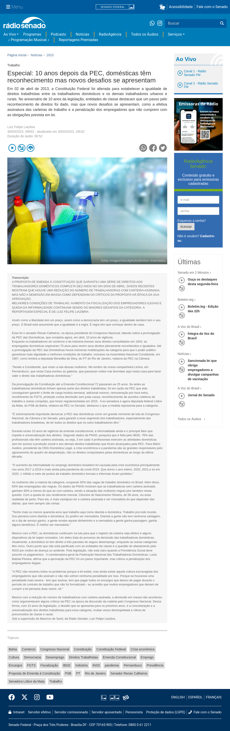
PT (78, 673)
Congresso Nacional (54, 649)
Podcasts (58, 34)
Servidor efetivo (39, 712)
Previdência (155, 665)
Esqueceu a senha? (192, 220)
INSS (96, 665)
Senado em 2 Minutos (193, 272)
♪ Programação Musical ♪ (28, 40)
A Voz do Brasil (188, 327)
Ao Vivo (9, 34)
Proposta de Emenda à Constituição (34, 673)
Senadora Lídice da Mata (26, 681)
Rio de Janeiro (95, 673)
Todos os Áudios (144, 34)
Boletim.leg (186, 299)
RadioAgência (110, 34)
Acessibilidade (181, 7)
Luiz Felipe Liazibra (21, 127)
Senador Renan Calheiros (128, 673)
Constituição (83, 649)
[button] (163, 7)
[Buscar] (222, 23)
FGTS (31, 665)
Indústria (81, 665)
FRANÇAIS (214, 697)
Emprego (147, 657)
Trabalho (55, 681)
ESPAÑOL (195, 697)
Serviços (175, 34)
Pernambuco (133, 665)
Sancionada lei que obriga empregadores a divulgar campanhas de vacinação (203, 370)
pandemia (112, 665)
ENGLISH (178, 697)
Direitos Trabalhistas (83, 657)
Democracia (32, 657)
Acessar (186, 226)
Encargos (15, 665)
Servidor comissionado (71, 712)
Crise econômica (142, 649)
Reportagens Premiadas (78, 40)
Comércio (29, 649)
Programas (32, 34)
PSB (68, 673)
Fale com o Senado (212, 7)
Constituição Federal (111, 649)
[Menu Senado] (14, 6)
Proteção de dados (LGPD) (165, 712)
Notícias (82, 34)
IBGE (67, 665)
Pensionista (134, 712)
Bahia (13, 649)
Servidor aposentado (107, 712)
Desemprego (55, 657)
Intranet (16, 712)
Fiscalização (49, 665)
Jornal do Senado (201, 395)
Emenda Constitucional (119, 657)
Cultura (14, 657)
